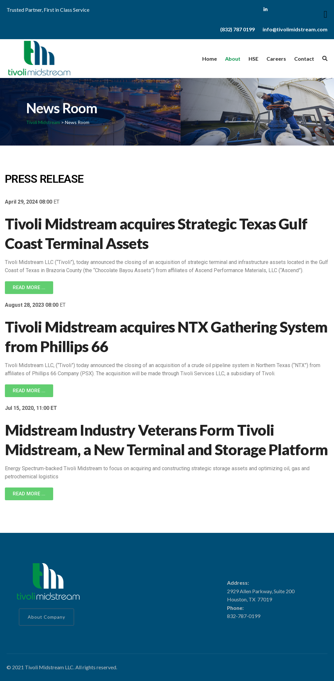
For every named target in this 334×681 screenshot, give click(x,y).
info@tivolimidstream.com (295, 29)
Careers (276, 58)
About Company (46, 617)
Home (209, 58)
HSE (253, 58)
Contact (304, 58)
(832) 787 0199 (237, 29)
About (232, 58)
